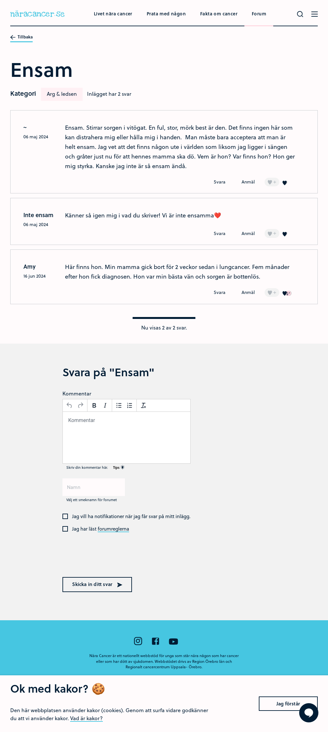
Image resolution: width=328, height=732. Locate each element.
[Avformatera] (143, 405)
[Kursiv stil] (105, 405)
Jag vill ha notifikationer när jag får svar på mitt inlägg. (131, 516)
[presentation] (103, 559)
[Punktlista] (118, 405)
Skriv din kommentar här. (95, 467)
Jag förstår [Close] (288, 721)
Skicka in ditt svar (97, 584)
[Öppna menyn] (314, 14)
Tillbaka (21, 37)
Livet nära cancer (113, 13)
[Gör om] (80, 405)
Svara (220, 181)
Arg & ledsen (62, 93)
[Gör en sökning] (300, 14)
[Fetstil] (94, 405)
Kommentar (76, 393)
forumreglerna (113, 529)
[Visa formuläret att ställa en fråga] (308, 712)
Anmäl (248, 181)
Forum (259, 13)
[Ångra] (69, 405)
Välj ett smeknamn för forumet (91, 499)
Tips (119, 467)
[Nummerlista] (129, 405)
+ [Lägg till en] (272, 182)
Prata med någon (166, 13)
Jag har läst (100, 529)
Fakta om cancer (218, 13)
